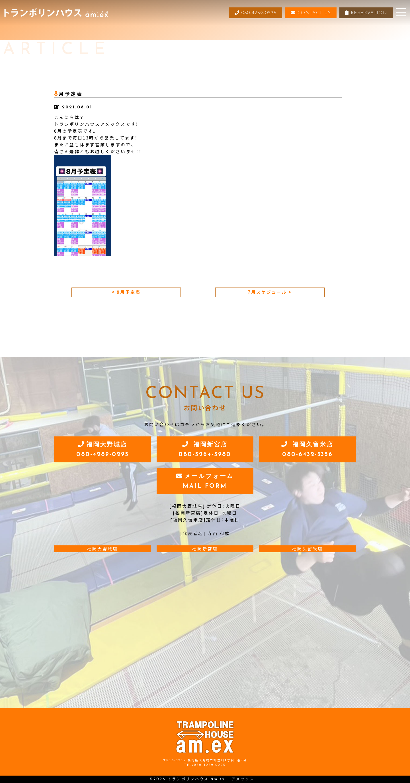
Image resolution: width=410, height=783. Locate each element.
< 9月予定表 (126, 292)
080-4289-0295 (254, 12)
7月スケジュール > (270, 292)
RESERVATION (366, 12)
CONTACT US (310, 12)
